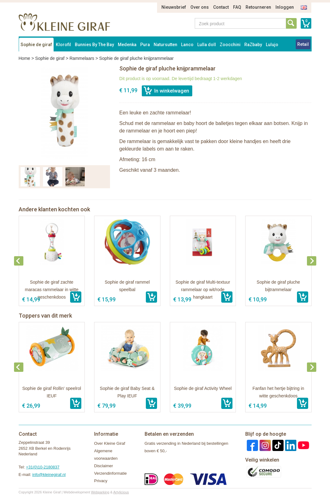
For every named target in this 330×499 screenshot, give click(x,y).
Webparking (100, 492)
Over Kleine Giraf (109, 443)
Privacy (101, 480)
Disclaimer (103, 465)
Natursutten (165, 44)
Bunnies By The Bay (94, 44)
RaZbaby (253, 44)
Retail (303, 44)
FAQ (237, 7)
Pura (145, 44)
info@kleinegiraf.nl (49, 474)
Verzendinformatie (110, 473)
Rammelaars (81, 58)
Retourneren (258, 7)
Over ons (199, 7)
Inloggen (284, 7)
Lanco (187, 44)
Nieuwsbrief (173, 7)
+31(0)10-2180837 (42, 467)
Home (24, 58)
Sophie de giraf (36, 44)
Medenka (127, 44)
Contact (221, 7)
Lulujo (272, 44)
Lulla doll (206, 44)
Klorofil (63, 44)
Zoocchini (230, 44)
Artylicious (121, 492)
